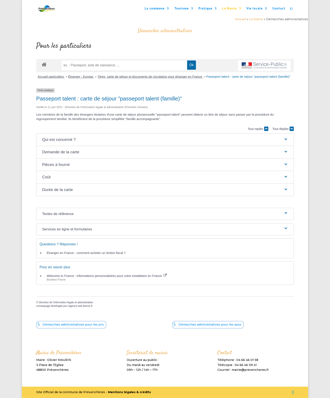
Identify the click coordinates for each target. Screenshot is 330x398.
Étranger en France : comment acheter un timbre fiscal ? (86, 253)
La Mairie (229, 8)
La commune (155, 8)
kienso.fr (87, 306)
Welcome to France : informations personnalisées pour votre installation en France (107, 276)
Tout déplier (283, 129)
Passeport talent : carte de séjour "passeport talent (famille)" (248, 76)
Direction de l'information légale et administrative (66, 302)
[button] (165, 140)
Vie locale (254, 8)
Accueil (240, 19)
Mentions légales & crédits (129, 392)
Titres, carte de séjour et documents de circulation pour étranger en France (150, 76)
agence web (75, 306)
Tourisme (181, 8)
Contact (278, 8)
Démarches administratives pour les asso (209, 324)
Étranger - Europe (81, 76)
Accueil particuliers (51, 76)
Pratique (205, 8)
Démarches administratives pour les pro (73, 324)
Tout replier (258, 129)
